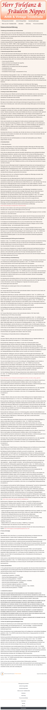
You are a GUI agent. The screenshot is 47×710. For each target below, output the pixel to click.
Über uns (23, 705)
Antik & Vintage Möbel (21, 21)
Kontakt (23, 703)
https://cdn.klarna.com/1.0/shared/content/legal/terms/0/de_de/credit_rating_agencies (21, 377)
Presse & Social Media (38, 23)
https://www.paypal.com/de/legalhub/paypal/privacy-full (16, 528)
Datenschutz (23, 708)
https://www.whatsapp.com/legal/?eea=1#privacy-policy (13, 205)
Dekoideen (21, 23)
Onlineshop (28, 23)
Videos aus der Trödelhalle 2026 (9, 23)
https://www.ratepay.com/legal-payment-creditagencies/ (15, 499)
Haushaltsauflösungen (33, 21)
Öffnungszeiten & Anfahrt (8, 21)
